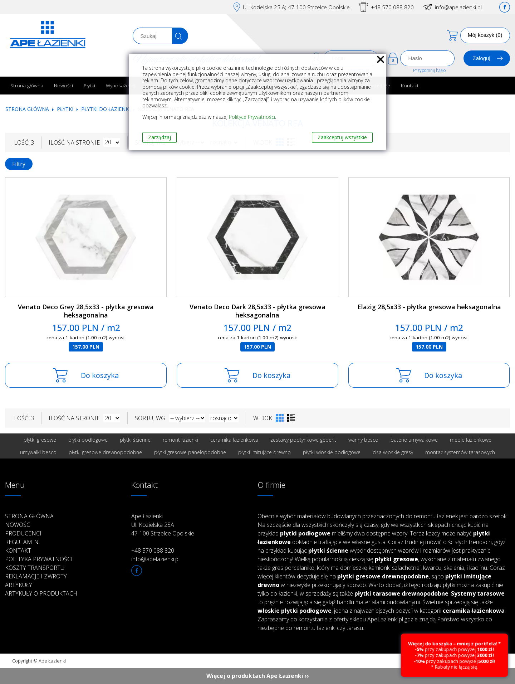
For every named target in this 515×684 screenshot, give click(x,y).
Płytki (89, 85)
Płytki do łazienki (105, 109)
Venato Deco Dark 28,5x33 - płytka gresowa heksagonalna (257, 310)
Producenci (23, 533)
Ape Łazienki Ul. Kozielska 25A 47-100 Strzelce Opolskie (162, 524)
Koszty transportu (34, 568)
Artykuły (18, 585)
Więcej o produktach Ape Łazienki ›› (257, 676)
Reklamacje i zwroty (36, 576)
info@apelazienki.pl (458, 7)
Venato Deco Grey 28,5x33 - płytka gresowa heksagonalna (86, 310)
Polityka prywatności (39, 559)
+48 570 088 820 (392, 7)
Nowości (63, 85)
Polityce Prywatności (252, 116)
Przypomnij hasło (429, 70)
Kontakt (410, 85)
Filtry (18, 164)
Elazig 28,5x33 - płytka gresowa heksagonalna (429, 306)
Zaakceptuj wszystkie (342, 137)
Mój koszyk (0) (485, 35)
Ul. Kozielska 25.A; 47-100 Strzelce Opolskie (296, 7)
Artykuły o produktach (41, 593)
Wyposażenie (121, 85)
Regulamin (22, 542)
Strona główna (26, 85)
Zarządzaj (159, 137)
